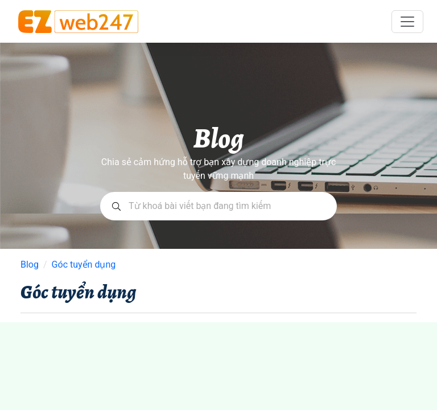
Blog (29, 265)
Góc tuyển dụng (84, 265)
